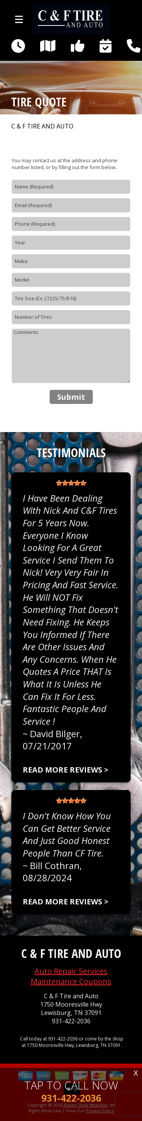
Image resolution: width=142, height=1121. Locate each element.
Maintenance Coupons (71, 981)
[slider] (71, 483)
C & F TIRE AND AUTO (42, 126)
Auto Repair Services (71, 971)
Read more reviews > (65, 770)
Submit (71, 397)
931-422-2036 (71, 1021)
